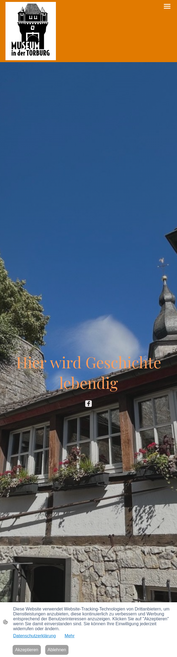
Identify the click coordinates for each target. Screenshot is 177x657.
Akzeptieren (26, 649)
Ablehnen (57, 649)
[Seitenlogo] (30, 31)
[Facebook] (88, 403)
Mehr (70, 635)
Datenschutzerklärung (34, 635)
